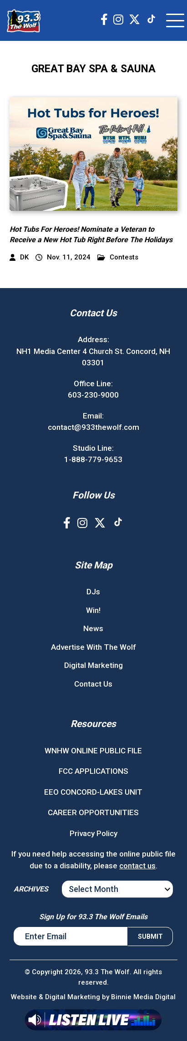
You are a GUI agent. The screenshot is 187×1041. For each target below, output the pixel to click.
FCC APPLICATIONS (93, 771)
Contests (117, 257)
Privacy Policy (93, 833)
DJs (93, 591)
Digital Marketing (93, 665)
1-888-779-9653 (93, 459)
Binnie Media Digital (143, 997)
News (93, 628)
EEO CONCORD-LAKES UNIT (93, 792)
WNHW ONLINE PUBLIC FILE (93, 750)
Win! (93, 610)
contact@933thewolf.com (93, 427)
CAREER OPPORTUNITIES (93, 812)
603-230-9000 (93, 394)
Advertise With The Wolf (93, 647)
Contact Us (93, 683)
